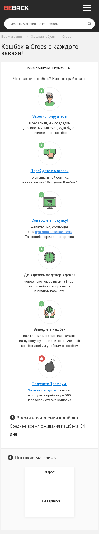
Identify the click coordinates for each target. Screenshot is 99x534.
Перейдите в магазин (50, 171)
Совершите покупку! (49, 220)
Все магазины (12, 37)
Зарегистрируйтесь (49, 116)
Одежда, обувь (43, 37)
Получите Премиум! (49, 384)
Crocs (66, 37)
